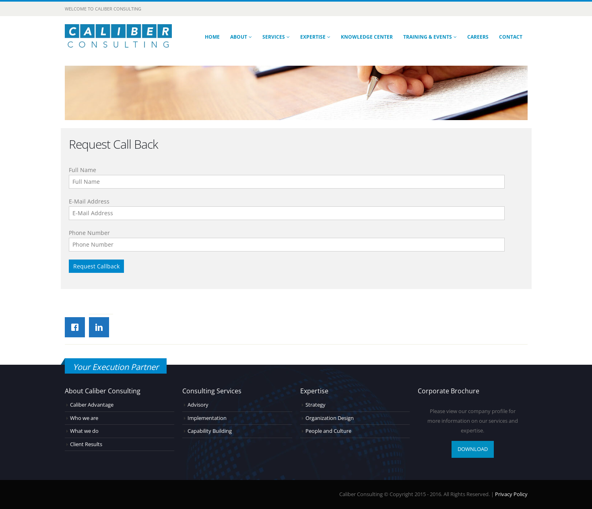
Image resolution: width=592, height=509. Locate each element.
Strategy (315, 404)
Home (212, 36)
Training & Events (427, 36)
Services (273, 36)
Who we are (84, 418)
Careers (478, 36)
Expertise (313, 36)
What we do (84, 431)
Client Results (86, 444)
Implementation (207, 418)
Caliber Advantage (91, 404)
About (238, 36)
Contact (510, 36)
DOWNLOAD (473, 449)
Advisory (198, 404)
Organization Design (329, 418)
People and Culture (328, 431)
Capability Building (210, 431)
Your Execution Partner (116, 366)
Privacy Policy (511, 494)
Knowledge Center (367, 36)
